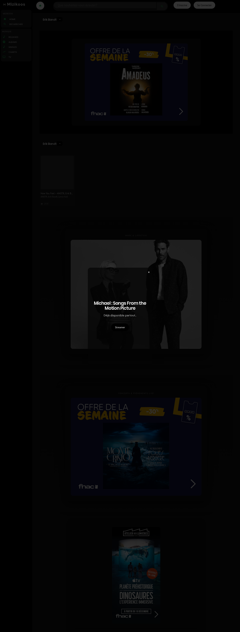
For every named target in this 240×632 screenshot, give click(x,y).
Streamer (120, 327)
